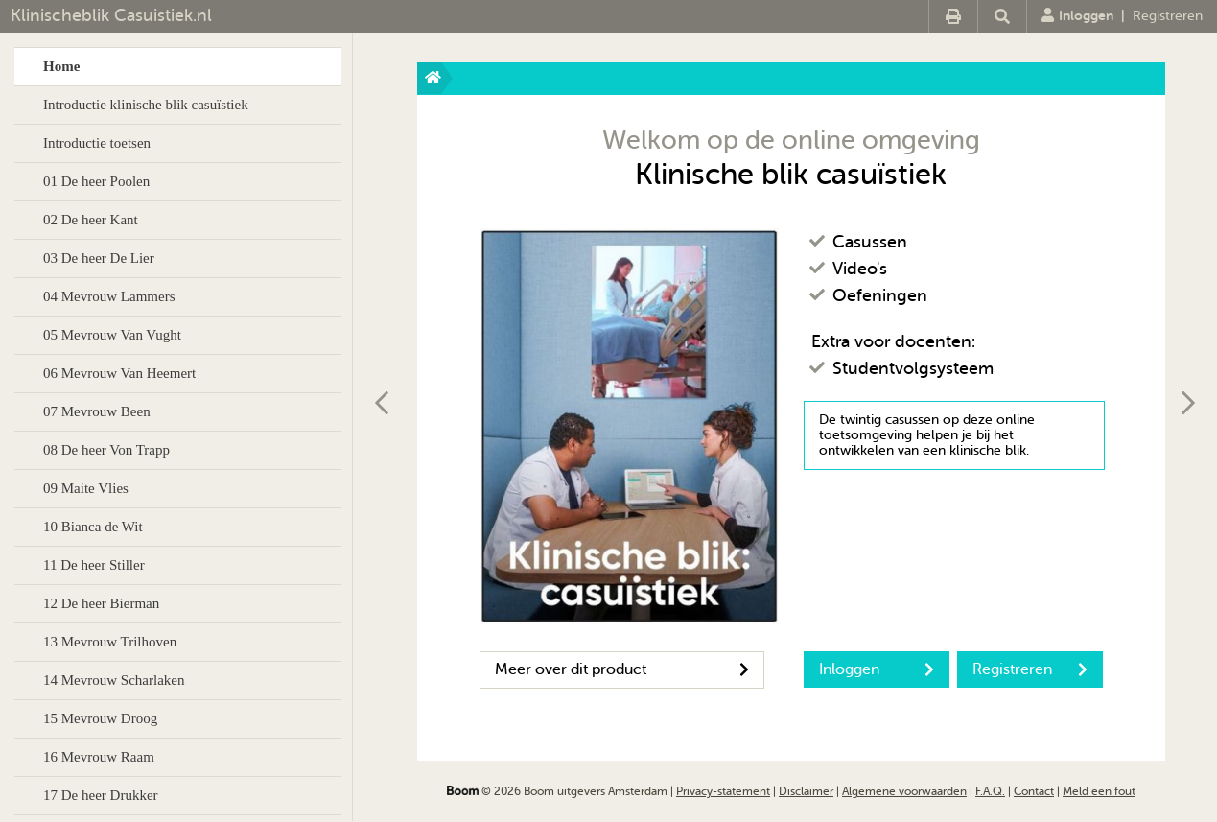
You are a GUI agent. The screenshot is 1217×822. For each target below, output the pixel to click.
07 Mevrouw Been (97, 411)
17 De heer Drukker (100, 795)
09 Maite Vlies (86, 488)
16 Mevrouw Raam (98, 756)
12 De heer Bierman (101, 603)
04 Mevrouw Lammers (109, 296)
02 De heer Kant (90, 219)
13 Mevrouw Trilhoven (109, 641)
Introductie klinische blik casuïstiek (145, 104)
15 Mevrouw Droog (100, 718)
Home (61, 66)
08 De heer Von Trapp (106, 450)
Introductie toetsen (97, 143)
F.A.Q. (990, 791)
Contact (1034, 791)
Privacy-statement (723, 791)
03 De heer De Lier (98, 258)
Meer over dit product (622, 669)
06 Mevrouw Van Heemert (119, 373)
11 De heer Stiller (94, 565)
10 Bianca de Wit (93, 526)
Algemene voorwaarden (904, 791)
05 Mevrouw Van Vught (112, 334)
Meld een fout (1099, 791)
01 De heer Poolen (96, 181)
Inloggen (1077, 15)
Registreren (1168, 16)
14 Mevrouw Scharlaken (113, 680)
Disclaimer (806, 791)
